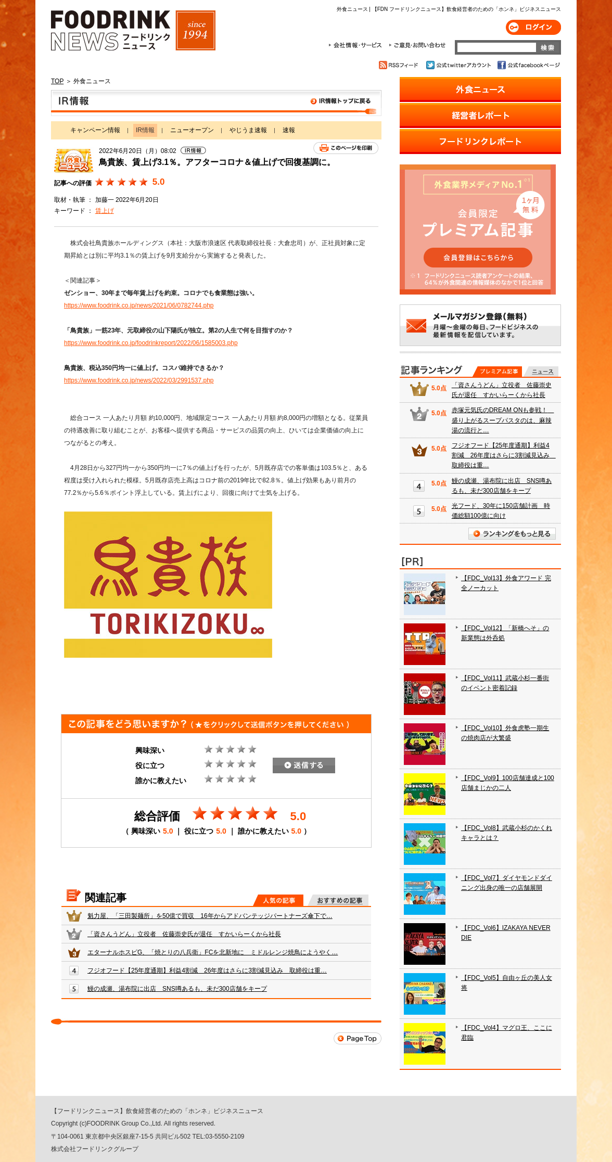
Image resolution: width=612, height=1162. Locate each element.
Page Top (357, 1038)
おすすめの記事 (338, 900)
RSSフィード (400, 65)
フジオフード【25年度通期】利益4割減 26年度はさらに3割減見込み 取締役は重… (207, 970)
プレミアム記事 (497, 371)
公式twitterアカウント (459, 65)
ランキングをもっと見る (512, 534)
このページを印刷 (345, 148)
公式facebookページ (528, 65)
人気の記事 (278, 900)
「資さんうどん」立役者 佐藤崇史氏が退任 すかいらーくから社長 (184, 934)
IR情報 (216, 103)
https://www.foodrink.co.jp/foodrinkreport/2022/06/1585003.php (151, 343)
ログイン (533, 27)
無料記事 (541, 371)
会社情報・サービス (357, 45)
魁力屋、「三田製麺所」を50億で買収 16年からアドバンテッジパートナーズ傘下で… (210, 916)
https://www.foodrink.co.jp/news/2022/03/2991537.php (139, 380)
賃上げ (104, 210)
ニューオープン (192, 130)
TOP (57, 81)
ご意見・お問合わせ (417, 45)
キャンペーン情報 (95, 130)
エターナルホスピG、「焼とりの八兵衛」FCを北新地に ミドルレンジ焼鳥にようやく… (212, 952)
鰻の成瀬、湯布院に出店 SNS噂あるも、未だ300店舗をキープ (177, 988)
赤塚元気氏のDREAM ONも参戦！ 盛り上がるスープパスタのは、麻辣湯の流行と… (503, 419)
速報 (289, 130)
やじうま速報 (248, 130)
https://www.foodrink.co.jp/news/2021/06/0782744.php (139, 305)
